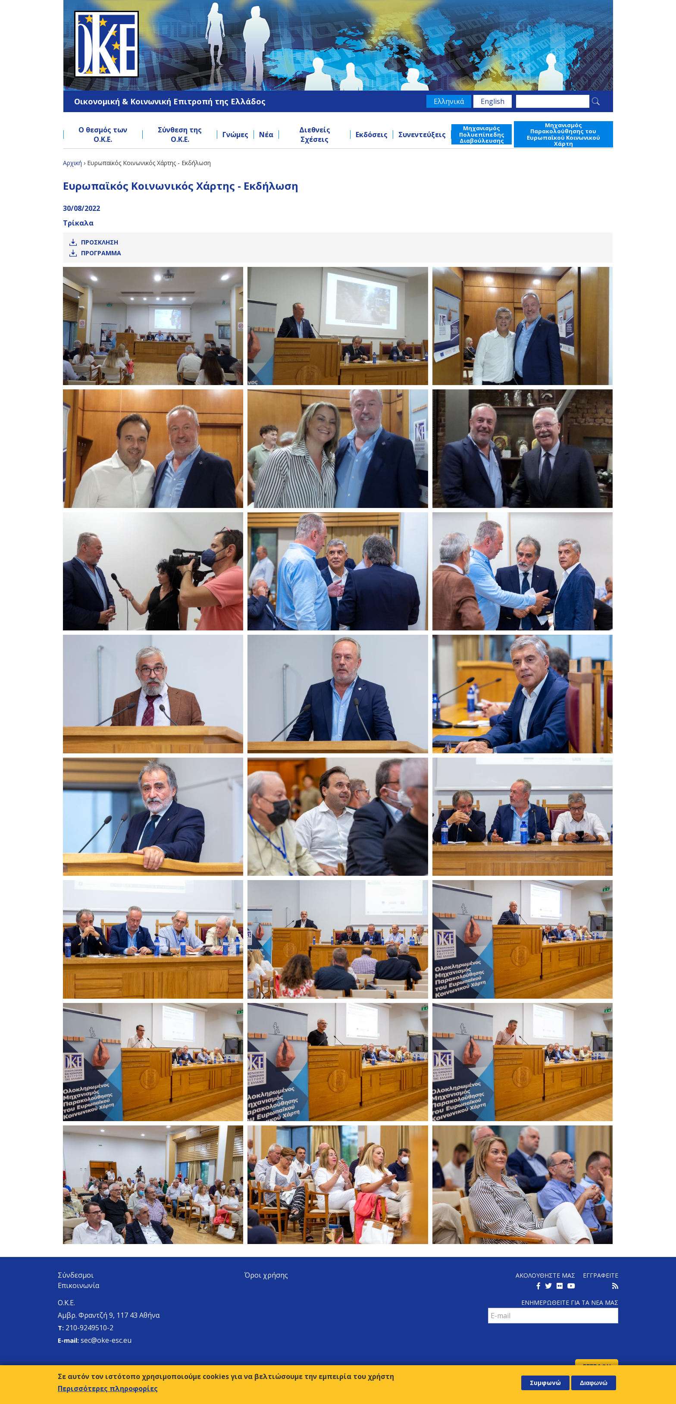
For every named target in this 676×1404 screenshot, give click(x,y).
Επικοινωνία (78, 1285)
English (492, 101)
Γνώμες (235, 134)
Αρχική (72, 163)
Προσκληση (99, 242)
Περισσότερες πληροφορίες (108, 1388)
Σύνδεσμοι (76, 1275)
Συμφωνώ (545, 1383)
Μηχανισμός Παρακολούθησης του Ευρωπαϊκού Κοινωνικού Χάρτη (563, 134)
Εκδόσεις (372, 134)
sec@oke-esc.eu (106, 1340)
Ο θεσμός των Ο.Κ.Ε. (102, 134)
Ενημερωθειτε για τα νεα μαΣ (569, 1302)
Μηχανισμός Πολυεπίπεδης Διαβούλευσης (481, 134)
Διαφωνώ (593, 1382)
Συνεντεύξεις (422, 134)
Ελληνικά (449, 101)
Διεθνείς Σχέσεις (314, 134)
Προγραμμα (101, 253)
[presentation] (553, 1342)
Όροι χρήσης (266, 1275)
